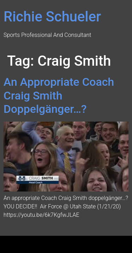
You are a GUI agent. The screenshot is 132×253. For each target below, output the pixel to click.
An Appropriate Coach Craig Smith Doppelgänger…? (59, 95)
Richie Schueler (52, 16)
